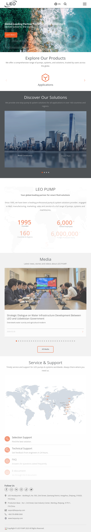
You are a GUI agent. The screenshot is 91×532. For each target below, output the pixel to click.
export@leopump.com (16, 510)
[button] (43, 46)
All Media (45, 351)
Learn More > (11, 35)
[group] (45, 80)
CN (59, 4)
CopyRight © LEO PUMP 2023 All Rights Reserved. (24, 528)
